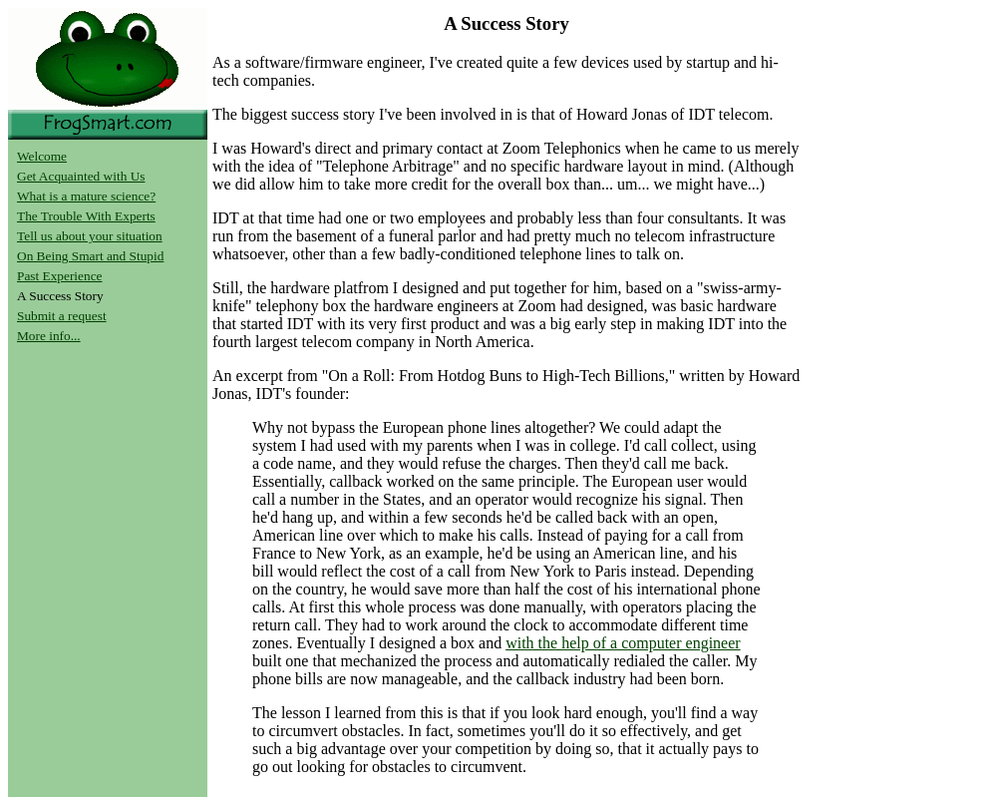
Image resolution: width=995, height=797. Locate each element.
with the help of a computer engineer (622, 642)
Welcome (42, 156)
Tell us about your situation (90, 235)
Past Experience (60, 275)
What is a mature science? (86, 196)
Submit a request (62, 315)
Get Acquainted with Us (81, 176)
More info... (49, 335)
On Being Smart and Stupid (90, 255)
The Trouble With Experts (86, 215)
